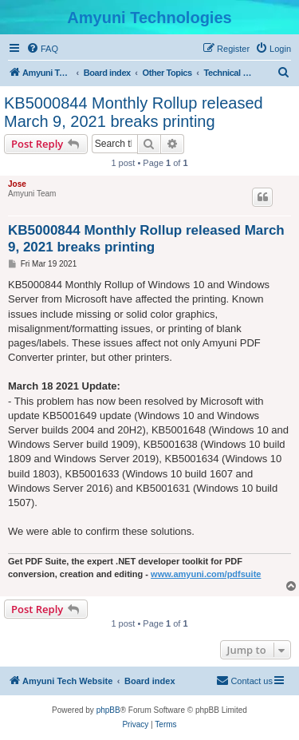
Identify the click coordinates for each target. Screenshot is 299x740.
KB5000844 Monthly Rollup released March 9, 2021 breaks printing (133, 112)
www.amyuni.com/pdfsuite (206, 574)
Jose (17, 184)
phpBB (108, 710)
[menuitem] (42, 48)
